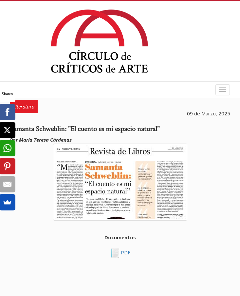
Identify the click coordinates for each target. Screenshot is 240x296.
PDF (125, 252)
